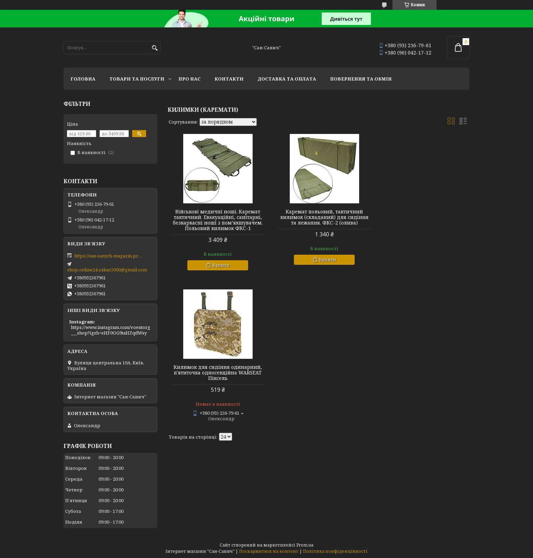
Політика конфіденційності (335, 551)
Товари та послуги (136, 79)
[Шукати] (155, 48)
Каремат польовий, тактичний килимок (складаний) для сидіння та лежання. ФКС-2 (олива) (318, 217)
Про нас (189, 79)
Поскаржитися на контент (268, 551)
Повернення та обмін (361, 79)
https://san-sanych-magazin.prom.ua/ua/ (109, 256)
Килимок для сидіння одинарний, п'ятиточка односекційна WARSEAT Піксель (421, 217)
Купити (219, 271)
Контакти (229, 79)
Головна (82, 79)
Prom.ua (304, 545)
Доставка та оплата (286, 79)
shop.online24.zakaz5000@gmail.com (107, 269)
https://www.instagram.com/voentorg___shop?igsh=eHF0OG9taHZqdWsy (110, 330)
